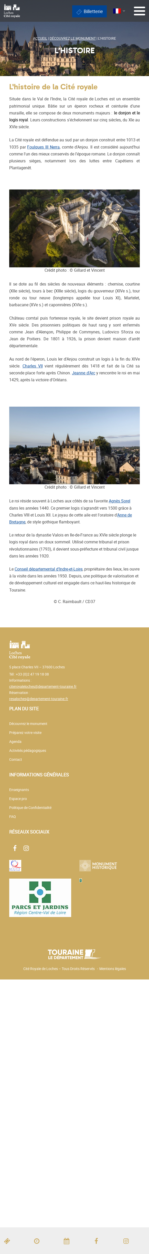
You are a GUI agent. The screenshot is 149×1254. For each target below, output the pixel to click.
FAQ (12, 816)
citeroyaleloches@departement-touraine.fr (43, 686)
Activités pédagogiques (27, 750)
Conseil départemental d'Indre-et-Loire (48, 569)
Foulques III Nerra (43, 147)
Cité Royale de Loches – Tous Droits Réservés (59, 968)
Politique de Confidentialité (30, 807)
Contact (15, 759)
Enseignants (19, 789)
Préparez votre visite (25, 732)
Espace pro (18, 798)
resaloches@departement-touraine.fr (38, 698)
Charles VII (33, 366)
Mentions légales (112, 968)
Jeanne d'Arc (83, 373)
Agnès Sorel (119, 501)
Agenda (15, 741)
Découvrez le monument (28, 723)
